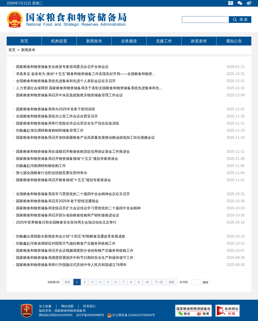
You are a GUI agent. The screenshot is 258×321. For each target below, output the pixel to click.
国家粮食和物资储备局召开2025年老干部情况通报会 (57, 201)
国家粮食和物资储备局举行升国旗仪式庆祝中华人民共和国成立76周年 (71, 265)
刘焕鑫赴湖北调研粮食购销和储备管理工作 (50, 130)
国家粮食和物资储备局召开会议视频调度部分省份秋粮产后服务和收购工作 (74, 250)
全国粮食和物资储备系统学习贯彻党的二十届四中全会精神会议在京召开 (73, 194)
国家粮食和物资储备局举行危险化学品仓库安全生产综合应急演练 (67, 123)
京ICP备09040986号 (90, 315)
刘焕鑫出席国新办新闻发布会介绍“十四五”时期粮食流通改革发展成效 (70, 236)
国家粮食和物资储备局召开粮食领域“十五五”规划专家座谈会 (63, 180)
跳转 (205, 282)
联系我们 (89, 306)
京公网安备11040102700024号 (133, 315)
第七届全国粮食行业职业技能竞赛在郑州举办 (51, 173)
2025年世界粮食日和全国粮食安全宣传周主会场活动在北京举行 (66, 222)
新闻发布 (94, 41)
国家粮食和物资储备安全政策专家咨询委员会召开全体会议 (62, 67)
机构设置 (59, 41)
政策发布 (199, 41)
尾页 (171, 282)
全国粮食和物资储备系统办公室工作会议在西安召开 (57, 116)
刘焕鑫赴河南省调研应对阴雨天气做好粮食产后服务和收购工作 (66, 243)
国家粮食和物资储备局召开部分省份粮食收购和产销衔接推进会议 (67, 215)
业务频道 (129, 41)
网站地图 (67, 306)
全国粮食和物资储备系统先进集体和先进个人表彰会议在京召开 (66, 81)
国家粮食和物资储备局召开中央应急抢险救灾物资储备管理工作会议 (69, 95)
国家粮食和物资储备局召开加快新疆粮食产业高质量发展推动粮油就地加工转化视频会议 (85, 137)
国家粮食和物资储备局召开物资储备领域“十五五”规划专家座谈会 (67, 158)
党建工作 (164, 41)
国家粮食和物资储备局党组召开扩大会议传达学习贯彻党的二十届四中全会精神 (78, 208)
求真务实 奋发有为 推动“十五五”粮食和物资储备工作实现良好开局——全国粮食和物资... (85, 74)
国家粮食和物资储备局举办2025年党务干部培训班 (55, 109)
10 (147, 282)
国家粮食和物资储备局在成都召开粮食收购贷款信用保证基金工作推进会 (73, 151)
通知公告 (234, 41)
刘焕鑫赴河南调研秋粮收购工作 (41, 166)
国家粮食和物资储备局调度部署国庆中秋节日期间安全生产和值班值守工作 (74, 258)
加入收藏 (45, 306)
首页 (24, 41)
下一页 (159, 282)
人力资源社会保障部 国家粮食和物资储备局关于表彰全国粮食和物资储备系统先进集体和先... (89, 88)
